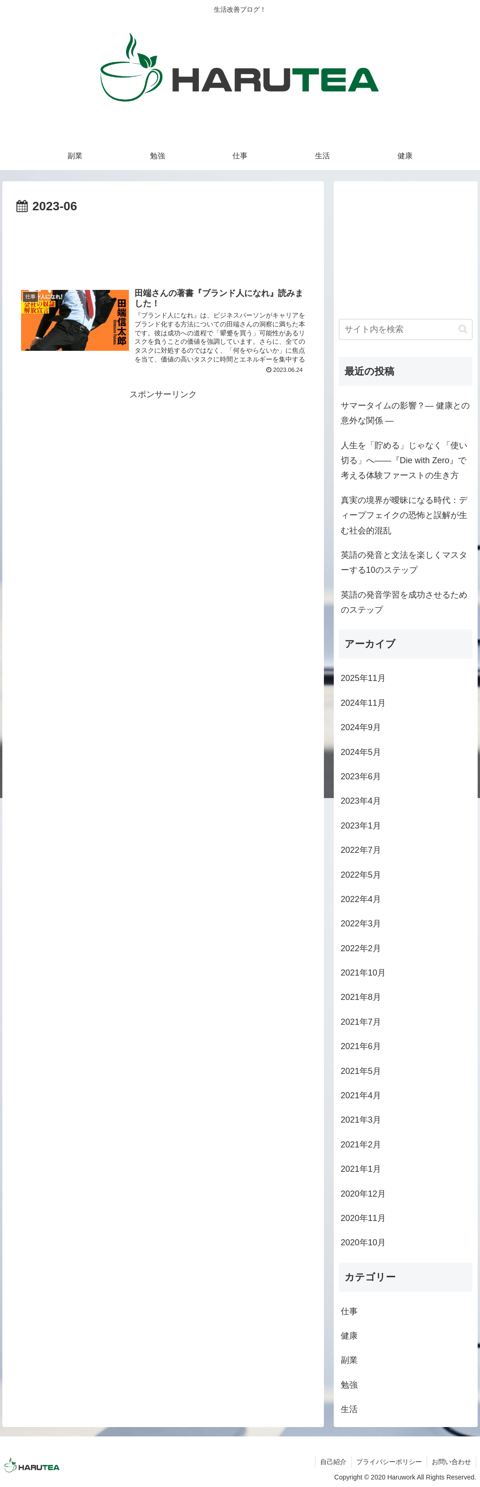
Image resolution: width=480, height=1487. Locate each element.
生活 (349, 1409)
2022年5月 (361, 875)
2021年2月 (361, 1144)
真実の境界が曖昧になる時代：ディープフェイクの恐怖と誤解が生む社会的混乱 (404, 515)
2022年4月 (361, 899)
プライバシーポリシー (389, 1461)
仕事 (349, 1311)
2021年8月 (361, 997)
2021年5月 (361, 1071)
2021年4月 (361, 1095)
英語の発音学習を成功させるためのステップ (404, 602)
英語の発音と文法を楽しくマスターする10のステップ (404, 562)
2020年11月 (363, 1218)
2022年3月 (361, 923)
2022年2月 (361, 948)
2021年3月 (361, 1119)
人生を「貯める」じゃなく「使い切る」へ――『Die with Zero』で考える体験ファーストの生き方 (404, 461)
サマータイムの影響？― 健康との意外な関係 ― (405, 413)
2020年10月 (363, 1242)
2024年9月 (361, 727)
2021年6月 (361, 1046)
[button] (463, 329)
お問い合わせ (451, 1461)
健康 (349, 1335)
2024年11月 (363, 703)
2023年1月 (361, 825)
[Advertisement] (163, 245)
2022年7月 (361, 850)
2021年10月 (363, 972)
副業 (349, 1360)
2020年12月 (363, 1193)
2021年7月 (361, 1022)
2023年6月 (361, 776)
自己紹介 (333, 1461)
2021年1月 (361, 1169)
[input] (405, 329)
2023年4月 (361, 801)
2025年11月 (363, 678)
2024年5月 (361, 752)
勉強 (349, 1385)
